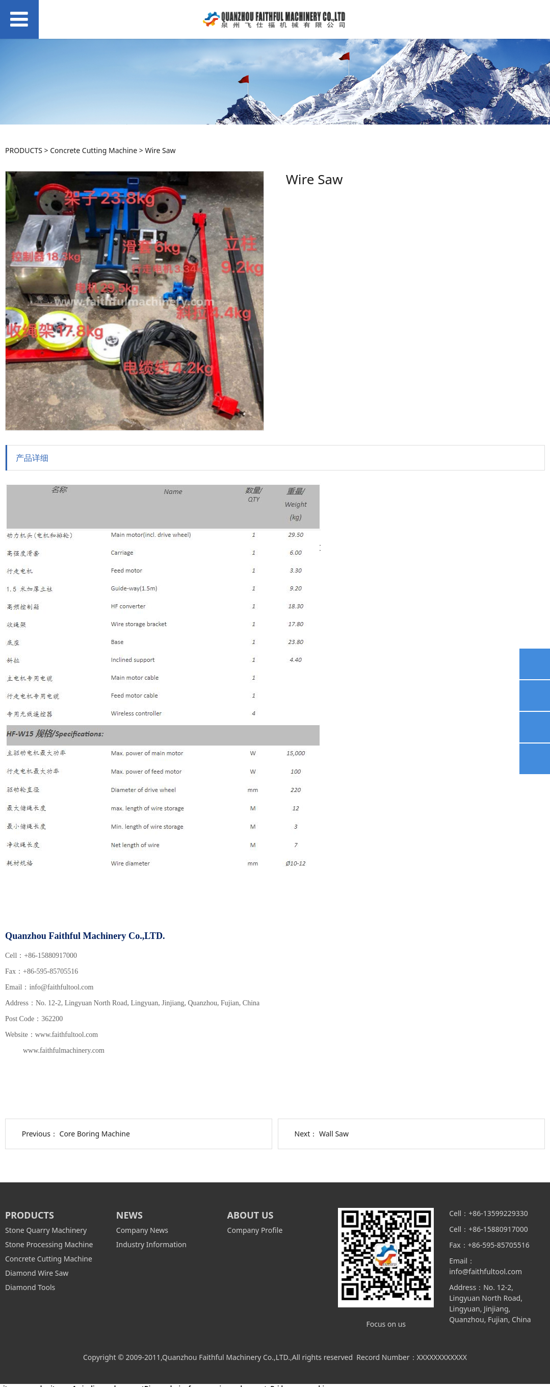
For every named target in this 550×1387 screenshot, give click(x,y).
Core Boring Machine (95, 1133)
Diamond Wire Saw (36, 1273)
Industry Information (151, 1244)
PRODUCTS (23, 150)
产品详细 (32, 457)
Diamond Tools (30, 1287)
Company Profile (255, 1230)
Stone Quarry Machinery (46, 1230)
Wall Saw (334, 1133)
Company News (142, 1230)
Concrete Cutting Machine (93, 150)
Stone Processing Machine (49, 1244)
